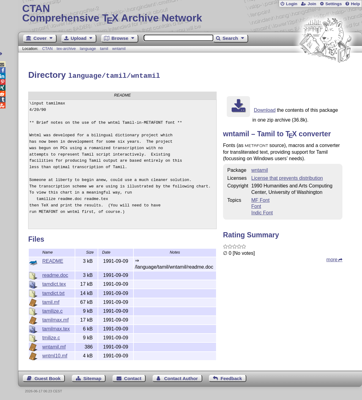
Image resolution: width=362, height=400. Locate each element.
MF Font (260, 199)
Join (312, 4)
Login (291, 4)
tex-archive (66, 48)
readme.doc (55, 274)
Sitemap (92, 377)
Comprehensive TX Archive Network (190, 14)
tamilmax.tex (56, 327)
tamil (104, 48)
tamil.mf (50, 301)
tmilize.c (51, 336)
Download (264, 109)
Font (256, 205)
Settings (333, 4)
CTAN (47, 48)
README (52, 260)
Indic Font (262, 211)
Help (355, 4)
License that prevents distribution (287, 177)
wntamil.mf (53, 346)
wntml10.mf (54, 354)
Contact (133, 377)
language (88, 48)
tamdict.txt (53, 292)
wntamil (118, 48)
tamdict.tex (54, 283)
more (332, 258)
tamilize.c (52, 310)
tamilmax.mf (55, 319)
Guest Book (48, 377)
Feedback (231, 377)
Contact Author (181, 377)
